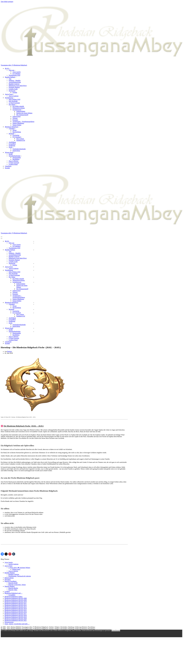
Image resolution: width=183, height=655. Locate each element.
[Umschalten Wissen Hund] (34, 328)
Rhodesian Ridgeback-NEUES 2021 (16, 620)
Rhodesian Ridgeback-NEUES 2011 (16, 603)
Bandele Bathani (10, 573)
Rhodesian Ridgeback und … (13, 593)
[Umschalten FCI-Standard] (34, 313)
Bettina (9, 351)
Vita (10, 79)
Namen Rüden (17, 125)
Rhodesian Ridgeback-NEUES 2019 (16, 617)
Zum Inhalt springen (7, 1)
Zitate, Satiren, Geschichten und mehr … (17, 624)
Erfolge (15, 92)
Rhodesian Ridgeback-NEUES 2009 (16, 600)
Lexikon (7, 591)
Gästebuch (8, 166)
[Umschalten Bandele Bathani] (34, 250)
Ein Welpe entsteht (18, 106)
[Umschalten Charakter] (34, 304)
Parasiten (15, 120)
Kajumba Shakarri (14, 87)
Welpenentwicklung (19, 108)
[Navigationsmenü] (1, 238)
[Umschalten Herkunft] (34, 309)
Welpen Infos (16, 569)
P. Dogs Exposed (14, 162)
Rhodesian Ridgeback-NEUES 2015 (16, 610)
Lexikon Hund (13, 164)
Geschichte (16, 135)
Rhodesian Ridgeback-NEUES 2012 (16, 605)
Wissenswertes (9, 622)
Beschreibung (17, 132)
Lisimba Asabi (13, 89)
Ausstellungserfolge (15, 82)
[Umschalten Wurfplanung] (34, 270)
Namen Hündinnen (18, 123)
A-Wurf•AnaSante (14, 103)
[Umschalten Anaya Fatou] (34, 267)
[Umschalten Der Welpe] (34, 277)
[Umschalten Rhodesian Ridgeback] (34, 302)
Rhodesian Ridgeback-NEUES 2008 (16, 598)
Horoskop (8, 579)
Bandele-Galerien (14, 84)
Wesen (15, 130)
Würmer (15, 118)
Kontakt (7, 168)
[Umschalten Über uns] (34, 243)
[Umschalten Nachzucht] (34, 263)
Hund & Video (12, 590)
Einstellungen (116, 630)
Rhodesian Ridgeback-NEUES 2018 (16, 615)
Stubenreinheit (20, 111)
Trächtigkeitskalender (19, 149)
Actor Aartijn (17, 72)
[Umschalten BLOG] (34, 241)
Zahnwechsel (17, 116)
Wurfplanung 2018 (14, 75)
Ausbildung (12, 142)
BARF (11, 154)
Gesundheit (12, 144)
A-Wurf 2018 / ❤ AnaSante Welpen (19, 567)
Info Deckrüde (13, 101)
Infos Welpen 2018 (14, 99)
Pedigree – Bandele (15, 80)
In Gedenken (16, 73)
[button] (15, 77)
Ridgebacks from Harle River (18, 85)
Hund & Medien (10, 586)
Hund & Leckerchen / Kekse (17, 584)
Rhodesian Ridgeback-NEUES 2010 (16, 601)
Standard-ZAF (20, 140)
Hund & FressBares (11, 581)
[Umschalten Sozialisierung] (34, 282)
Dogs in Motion (13, 161)
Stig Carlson (20, 138)
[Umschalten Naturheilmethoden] (34, 331)
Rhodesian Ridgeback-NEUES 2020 (16, 619)
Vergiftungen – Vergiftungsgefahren (23, 121)
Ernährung (12, 145)
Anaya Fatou (8, 566)
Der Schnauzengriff (22, 115)
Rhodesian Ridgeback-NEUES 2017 (16, 613)
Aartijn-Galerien (13, 564)
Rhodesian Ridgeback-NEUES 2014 (16, 608)
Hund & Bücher (13, 588)
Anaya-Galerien (13, 96)
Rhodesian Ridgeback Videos (13, 596)
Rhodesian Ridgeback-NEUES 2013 (16, 607)
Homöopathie (17, 157)
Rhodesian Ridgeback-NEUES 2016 (16, 612)
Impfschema (16, 150)
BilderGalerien (9, 578)
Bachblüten (16, 159)
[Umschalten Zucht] (34, 323)
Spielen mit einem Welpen (24, 113)
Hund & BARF (13, 583)
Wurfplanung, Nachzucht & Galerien (19, 576)
